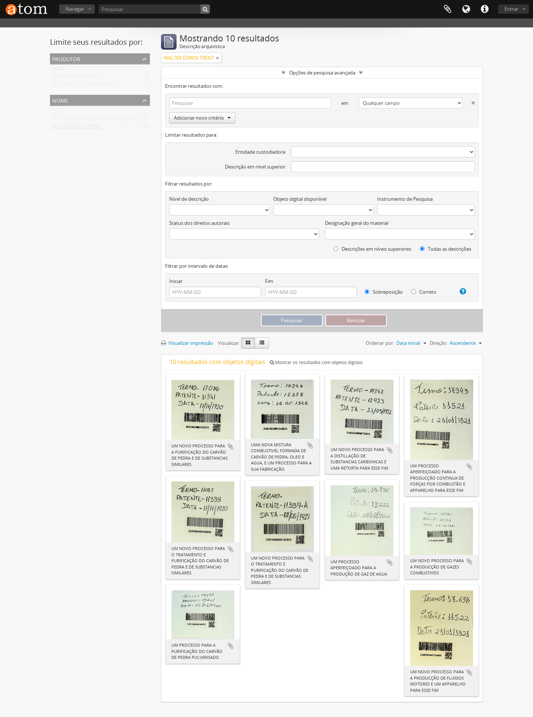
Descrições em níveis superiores (372, 249)
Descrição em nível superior (255, 166)
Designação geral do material (356, 223)
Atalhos (484, 9)
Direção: (438, 343)
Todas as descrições (445, 249)
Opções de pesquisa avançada (322, 72)
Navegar (75, 9)
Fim (269, 281)
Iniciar (175, 281)
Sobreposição (384, 292)
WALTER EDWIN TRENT (76, 77)
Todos (58, 69)
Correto (423, 292)
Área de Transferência (447, 9)
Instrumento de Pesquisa (405, 199)
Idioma (466, 9)
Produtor (66, 58)
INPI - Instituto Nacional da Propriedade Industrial (106, 119)
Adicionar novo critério (202, 117)
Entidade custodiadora (260, 152)
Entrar (511, 9)
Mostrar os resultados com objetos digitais (316, 362)
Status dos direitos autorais (199, 223)
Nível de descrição (189, 199)
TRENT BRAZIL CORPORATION (84, 86)
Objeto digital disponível (299, 199)
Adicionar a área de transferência (230, 446)
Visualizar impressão (187, 343)
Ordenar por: (380, 343)
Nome (60, 100)
